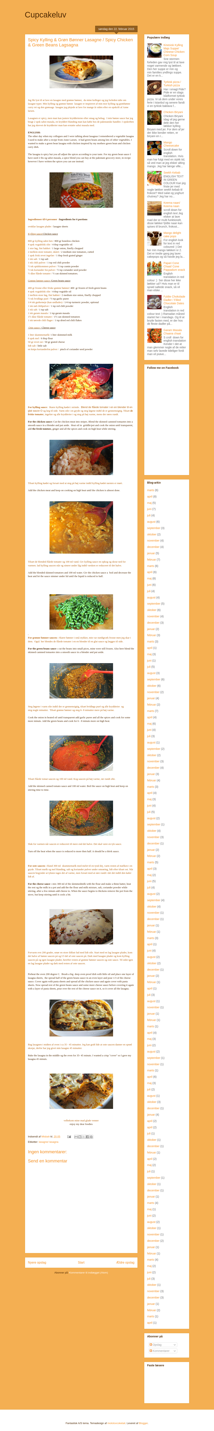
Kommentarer (160, 1350)
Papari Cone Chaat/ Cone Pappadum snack (174, 266)
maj (149, 502)
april (149, 496)
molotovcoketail (116, 1423)
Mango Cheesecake (171, 144)
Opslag (156, 1344)
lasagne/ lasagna (48, 1141)
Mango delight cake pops (172, 234)
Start (81, 1262)
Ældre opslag (125, 1262)
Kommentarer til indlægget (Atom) (88, 1272)
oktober (152, 534)
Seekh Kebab (172, 172)
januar (151, 553)
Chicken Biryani (173, 112)
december (153, 546)
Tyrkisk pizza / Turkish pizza (172, 83)
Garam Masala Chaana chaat (173, 331)
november (153, 540)
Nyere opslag (37, 1262)
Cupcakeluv (45, 14)
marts (150, 490)
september (153, 528)
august (151, 521)
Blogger (143, 1423)
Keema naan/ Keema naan (172, 204)
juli (149, 515)
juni (149, 509)
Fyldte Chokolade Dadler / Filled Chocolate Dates (174, 300)
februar (151, 559)
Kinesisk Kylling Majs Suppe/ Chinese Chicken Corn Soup (174, 50)
